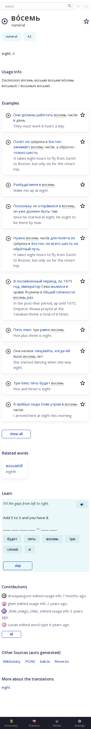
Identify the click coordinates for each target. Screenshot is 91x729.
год (16, 286)
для (53, 237)
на (76, 243)
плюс (27, 329)
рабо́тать (45, 114)
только (19, 152)
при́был (23, 404)
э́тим (45, 404)
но (48, 243)
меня (33, 184)
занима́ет (21, 146)
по (60, 281)
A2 (29, 36)
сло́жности (65, 292)
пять (35, 383)
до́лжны (29, 114)
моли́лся (58, 286)
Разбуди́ (20, 184)
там (54, 211)
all (11, 634)
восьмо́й (14, 465)
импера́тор (31, 286)
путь (36, 248)
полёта (64, 237)
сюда (35, 404)
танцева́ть (43, 350)
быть (45, 211)
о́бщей (49, 292)
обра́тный (22, 248)
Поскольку (22, 205)
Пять (17, 329)
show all (16, 434)
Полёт (19, 141)
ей (68, 350)
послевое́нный (29, 281)
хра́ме (18, 292)
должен (33, 211)
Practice (34, 723)
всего (56, 243)
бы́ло (17, 356)
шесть (32, 152)
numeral (11, 36)
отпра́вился (48, 205)
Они (17, 114)
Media (57, 723)
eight (6, 687)
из (27, 141)
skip (18, 565)
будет (45, 383)
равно (45, 329)
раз (30, 297)
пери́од (49, 281)
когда (60, 350)
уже (22, 211)
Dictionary (11, 723)
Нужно (19, 237)
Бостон (55, 141)
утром (55, 404)
